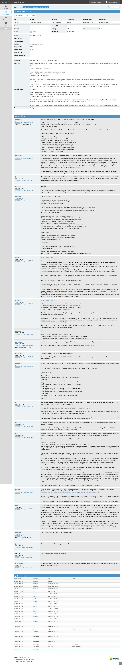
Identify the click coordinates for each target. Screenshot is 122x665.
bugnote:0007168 (27, 567)
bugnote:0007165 (28, 547)
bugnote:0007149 (28, 367)
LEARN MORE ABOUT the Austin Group (38, 7)
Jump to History (30, 15)
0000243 (68, 63)
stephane (33, 26)
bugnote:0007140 (28, 158)
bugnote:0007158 (28, 509)
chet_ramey (19, 187)
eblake (18, 544)
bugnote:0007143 (28, 200)
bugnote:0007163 (28, 536)
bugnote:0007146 (28, 334)
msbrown (35, 639)
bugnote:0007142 (28, 190)
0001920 (63, 467)
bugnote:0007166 (27, 557)
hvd (17, 177)
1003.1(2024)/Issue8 (97, 2)
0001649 (45, 435)
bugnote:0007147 (28, 345)
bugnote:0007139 (28, 123)
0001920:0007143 (48, 257)
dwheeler (18, 197)
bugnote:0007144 (28, 261)
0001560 (115, 403)
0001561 (49, 433)
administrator (21, 661)
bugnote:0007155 (28, 437)
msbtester (19, 533)
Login (25, 7)
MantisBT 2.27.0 (25, 657)
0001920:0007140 (89, 345)
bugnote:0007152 (28, 426)
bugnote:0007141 (28, 180)
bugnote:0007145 (28, 304)
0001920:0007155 (64, 563)
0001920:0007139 (74, 171)
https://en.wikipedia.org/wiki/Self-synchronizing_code (95, 501)
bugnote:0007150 (28, 406)
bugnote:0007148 (28, 357)
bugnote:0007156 (28, 492)
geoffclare (19, 155)
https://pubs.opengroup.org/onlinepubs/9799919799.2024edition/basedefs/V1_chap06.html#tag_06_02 (70, 493)
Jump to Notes (20, 15)
